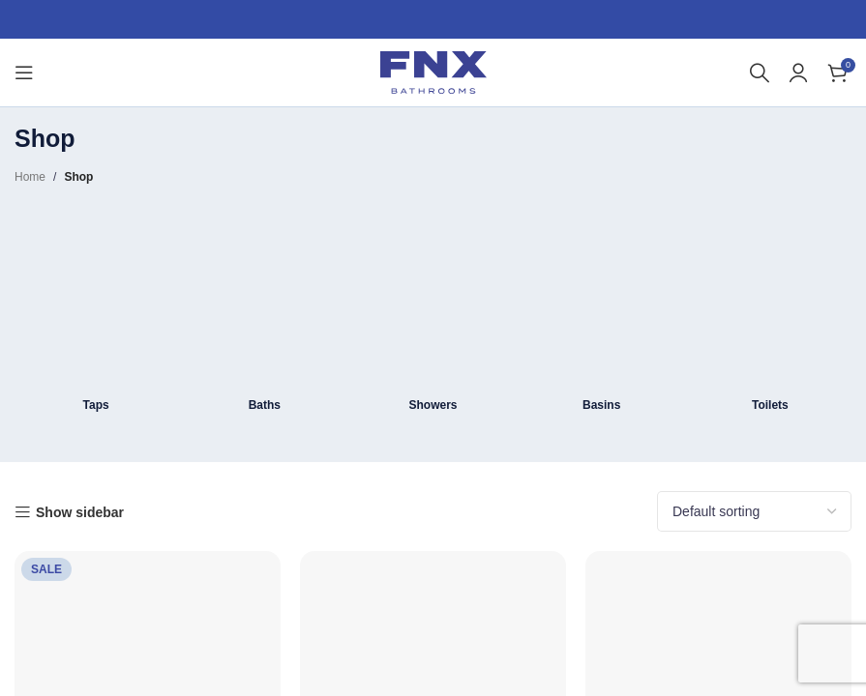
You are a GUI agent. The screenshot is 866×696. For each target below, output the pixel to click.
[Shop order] (754, 511)
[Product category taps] (96, 314)
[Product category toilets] (770, 314)
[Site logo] (433, 71)
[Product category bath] (264, 314)
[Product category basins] (602, 314)
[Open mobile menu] (24, 72)
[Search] (759, 72)
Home (30, 177)
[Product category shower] (432, 314)
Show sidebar (80, 512)
